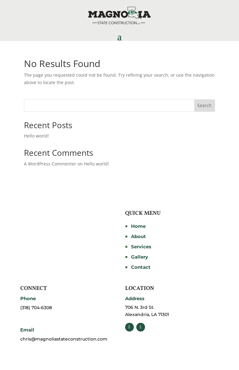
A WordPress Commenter (50, 164)
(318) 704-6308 (36, 307)
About (138, 236)
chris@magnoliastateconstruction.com (63, 339)
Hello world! (36, 136)
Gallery (139, 257)
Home (138, 226)
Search (204, 105)
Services (141, 247)
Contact (141, 267)
